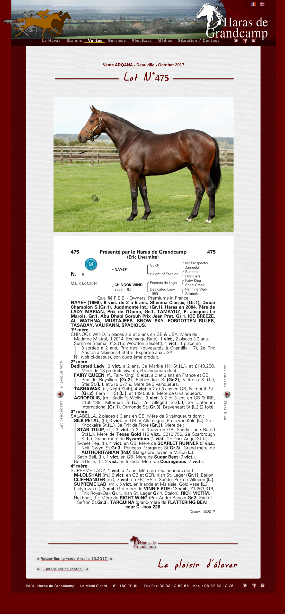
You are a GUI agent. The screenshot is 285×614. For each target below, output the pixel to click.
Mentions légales (144, 590)
